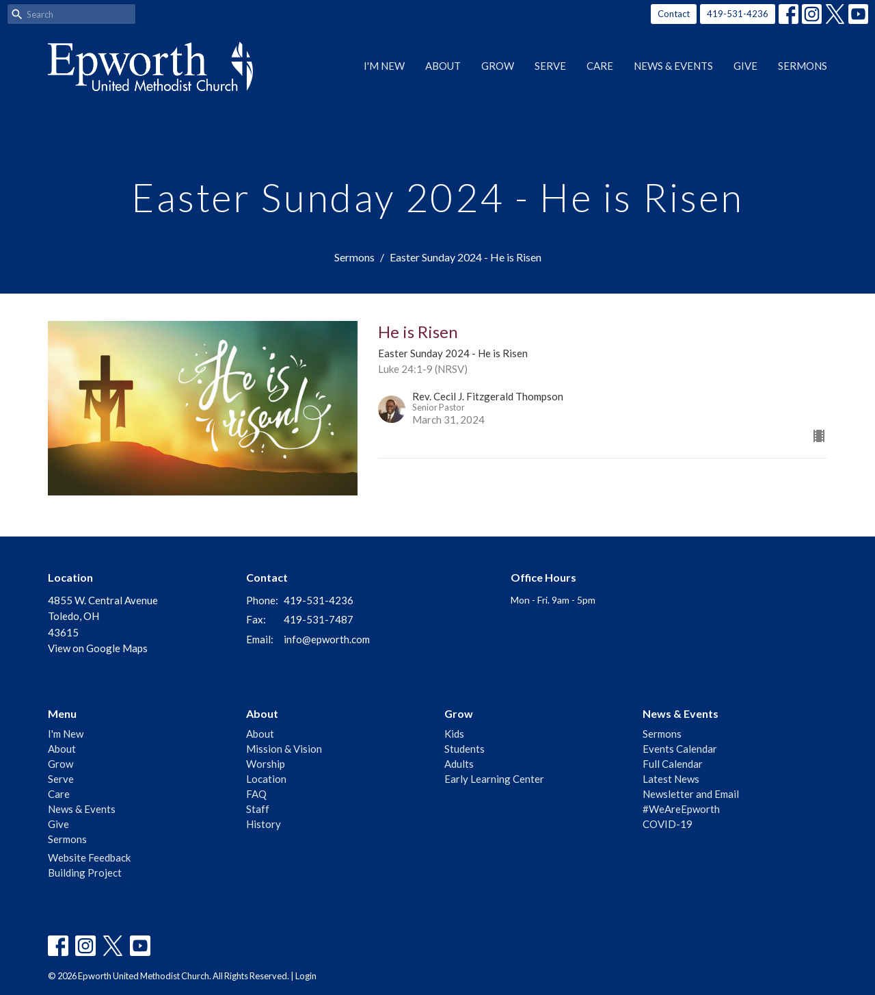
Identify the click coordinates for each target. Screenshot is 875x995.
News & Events (673, 66)
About (443, 66)
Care (600, 66)
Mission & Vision (284, 748)
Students (464, 748)
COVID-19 (667, 824)
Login (306, 975)
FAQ (256, 794)
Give (745, 66)
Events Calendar (680, 748)
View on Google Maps (98, 648)
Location (266, 779)
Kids (454, 733)
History (263, 824)
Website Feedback (89, 857)
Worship (265, 764)
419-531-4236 (737, 13)
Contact (674, 13)
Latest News (671, 779)
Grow (497, 66)
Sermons (802, 66)
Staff (257, 809)
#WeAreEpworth (681, 809)
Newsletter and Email (691, 794)
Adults (459, 764)
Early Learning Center (494, 779)
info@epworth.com (327, 639)
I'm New (384, 66)
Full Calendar (673, 764)
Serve (550, 66)
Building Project (85, 872)
